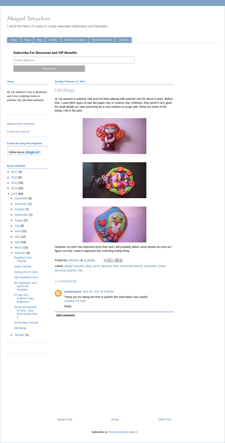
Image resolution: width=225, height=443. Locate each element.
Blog (39, 40)
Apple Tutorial (22, 266)
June (18, 231)
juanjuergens (73, 291)
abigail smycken (74, 266)
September (22, 214)
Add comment (65, 315)
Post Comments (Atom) (123, 432)
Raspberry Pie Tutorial (23, 259)
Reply (67, 306)
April (18, 242)
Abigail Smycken (28, 19)
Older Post (164, 419)
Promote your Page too (18, 131)
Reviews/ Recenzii (102, 40)
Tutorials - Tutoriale (74, 40)
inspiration (150, 266)
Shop (27, 40)
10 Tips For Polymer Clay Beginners (23, 298)
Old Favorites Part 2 (26, 277)
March (19, 247)
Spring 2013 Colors (26, 272)
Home (14, 40)
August (19, 220)
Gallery (53, 40)
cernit (96, 266)
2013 (14, 193)
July (17, 225)
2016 (14, 177)
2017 (14, 171)
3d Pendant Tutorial (26, 322)
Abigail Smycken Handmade (20, 124)
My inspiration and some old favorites (25, 286)
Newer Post (65, 419)
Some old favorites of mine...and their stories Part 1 (25, 312)
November (21, 204)
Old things (20, 328)
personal (60, 270)
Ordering (123, 40)
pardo (161, 266)
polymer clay (75, 270)
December (21, 198)
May (18, 236)
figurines (106, 266)
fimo (115, 266)
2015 (14, 182)
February (20, 252)
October (20, 209)
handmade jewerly (131, 266)
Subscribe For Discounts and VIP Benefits (45, 52)
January (20, 334)
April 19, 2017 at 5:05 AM (98, 291)
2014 (14, 188)
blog (88, 266)
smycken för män (75, 301)
